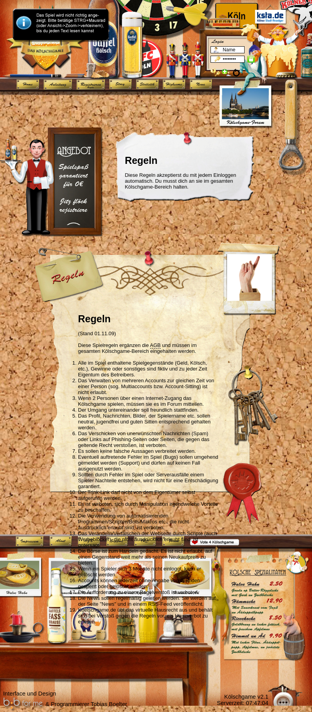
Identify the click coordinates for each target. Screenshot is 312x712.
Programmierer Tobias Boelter (89, 704)
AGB (155, 345)
